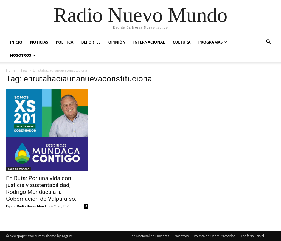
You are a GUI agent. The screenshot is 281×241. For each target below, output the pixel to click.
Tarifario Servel (252, 236)
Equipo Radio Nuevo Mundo (26, 206)
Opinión (116, 42)
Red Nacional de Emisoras (149, 236)
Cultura (181, 42)
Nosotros (20, 55)
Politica (65, 42)
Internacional (149, 42)
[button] (268, 42)
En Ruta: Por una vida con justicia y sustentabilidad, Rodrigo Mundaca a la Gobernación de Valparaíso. (41, 188)
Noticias (39, 42)
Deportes (90, 42)
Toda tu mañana (18, 169)
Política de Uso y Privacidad (214, 236)
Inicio (16, 42)
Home (10, 70)
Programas (210, 42)
